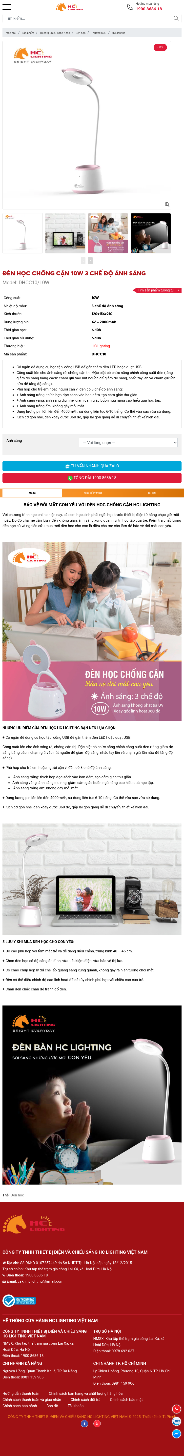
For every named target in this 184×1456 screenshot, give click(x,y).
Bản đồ (52, 1406)
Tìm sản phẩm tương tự (158, 290)
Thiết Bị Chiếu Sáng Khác (55, 33)
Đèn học (80, 33)
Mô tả (32, 492)
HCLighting (118, 33)
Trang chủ (10, 33)
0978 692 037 (123, 1351)
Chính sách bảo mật (126, 1399)
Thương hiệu (98, 33)
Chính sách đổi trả (85, 1399)
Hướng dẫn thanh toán (20, 1393)
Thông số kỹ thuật (92, 493)
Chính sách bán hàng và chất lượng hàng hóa (86, 1393)
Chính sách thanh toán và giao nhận (31, 1399)
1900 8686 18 (32, 1355)
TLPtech (169, 1417)
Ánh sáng (14, 440)
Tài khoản (76, 1406)
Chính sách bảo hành (19, 1406)
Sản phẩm (28, 33)
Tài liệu (151, 493)
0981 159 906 (32, 1377)
